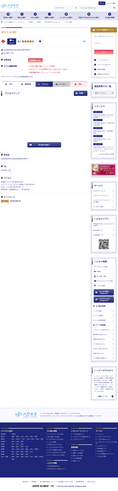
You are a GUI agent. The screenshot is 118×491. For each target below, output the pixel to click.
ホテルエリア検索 (101, 266)
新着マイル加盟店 (77, 453)
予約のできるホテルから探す (88, 16)
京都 (22, 449)
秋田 (17, 436)
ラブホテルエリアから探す (103, 281)
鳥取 (22, 451)
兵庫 (17, 449)
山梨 (17, 441)
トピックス (99, 106)
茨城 (37, 439)
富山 (17, 444)
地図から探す (49, 16)
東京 (13, 439)
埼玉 (23, 439)
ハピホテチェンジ (101, 446)
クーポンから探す (66, 16)
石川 (13, 444)
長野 (22, 441)
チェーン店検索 (103, 315)
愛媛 (22, 454)
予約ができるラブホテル (54, 444)
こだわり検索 (99, 286)
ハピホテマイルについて (103, 195)
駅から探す (22, 16)
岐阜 (17, 446)
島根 (26, 451)
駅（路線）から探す (53, 436)
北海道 (13, 434)
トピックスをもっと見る (106, 154)
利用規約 (34, 481)
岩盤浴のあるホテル (103, 339)
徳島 (17, 454)
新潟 (13, 441)
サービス (98, 185)
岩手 (26, 436)
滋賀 (26, 449)
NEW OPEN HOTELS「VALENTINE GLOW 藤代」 (103, 122)
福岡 (13, 456)
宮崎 (36, 456)
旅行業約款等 (80, 481)
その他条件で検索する (103, 358)
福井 (22, 444)
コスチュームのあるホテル (103, 330)
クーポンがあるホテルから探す (56, 452)
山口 (31, 451)
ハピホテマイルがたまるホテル (102, 299)
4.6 (19, 42)
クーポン (61, 84)
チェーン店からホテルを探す (56, 455)
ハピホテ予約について (103, 439)
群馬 (42, 439)
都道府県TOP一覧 (102, 86)
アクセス (43, 84)
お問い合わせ (91, 481)
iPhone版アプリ (103, 230)
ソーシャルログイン (103, 60)
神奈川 (18, 439)
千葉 (28, 439)
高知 (26, 454)
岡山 (13, 451)
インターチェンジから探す (55, 434)
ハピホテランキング (103, 191)
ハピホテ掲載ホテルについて (105, 454)
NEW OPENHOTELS (53, 466)
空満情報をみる (36, 60)
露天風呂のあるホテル (103, 334)
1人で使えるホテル (103, 344)
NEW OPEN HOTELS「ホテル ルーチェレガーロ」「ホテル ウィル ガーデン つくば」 (103, 147)
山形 (22, 436)
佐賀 (17, 456)
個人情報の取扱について (47, 481)
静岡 (22, 446)
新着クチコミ (75, 461)
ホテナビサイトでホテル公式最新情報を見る (17, 77)
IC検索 (97, 271)
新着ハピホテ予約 (77, 455)
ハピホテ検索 (100, 261)
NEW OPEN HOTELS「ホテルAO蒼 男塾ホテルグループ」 (103, 114)
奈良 (31, 449)
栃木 (32, 439)
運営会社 (25, 481)
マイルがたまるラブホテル (55, 447)
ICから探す (35, 16)
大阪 (13, 449)
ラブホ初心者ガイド (77, 434)
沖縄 (13, 459)
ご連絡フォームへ (102, 396)
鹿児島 (41, 456)
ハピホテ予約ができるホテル (102, 292)
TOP (8, 84)
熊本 (26, 456)
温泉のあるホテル (103, 353)
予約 (78, 84)
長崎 (22, 456)
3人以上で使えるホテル (103, 348)
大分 (31, 456)
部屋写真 (26, 84)
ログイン (104, 52)
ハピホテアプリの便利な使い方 (81, 436)
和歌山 (37, 449)
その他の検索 (109, 16)
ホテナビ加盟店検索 (103, 320)
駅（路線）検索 (100, 276)
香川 (13, 454)
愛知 (13, 446)
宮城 (31, 436)
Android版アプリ (103, 235)
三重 (26, 446)
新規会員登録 (101, 69)
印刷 (79, 93)
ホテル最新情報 (76, 458)
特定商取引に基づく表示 (65, 481)
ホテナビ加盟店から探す (54, 450)
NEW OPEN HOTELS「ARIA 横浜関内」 (103, 130)
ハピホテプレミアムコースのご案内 (103, 201)
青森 (13, 436)
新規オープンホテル (77, 450)
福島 (36, 436)
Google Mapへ (40, 145)
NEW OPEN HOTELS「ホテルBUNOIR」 (102, 138)
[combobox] (95, 8)
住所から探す (8, 16)
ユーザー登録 (110, 3)
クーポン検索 (103, 311)
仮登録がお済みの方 (103, 74)
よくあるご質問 (103, 206)
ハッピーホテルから (103, 370)
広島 (17, 451)
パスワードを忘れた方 (104, 64)
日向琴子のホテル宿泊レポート (56, 469)
